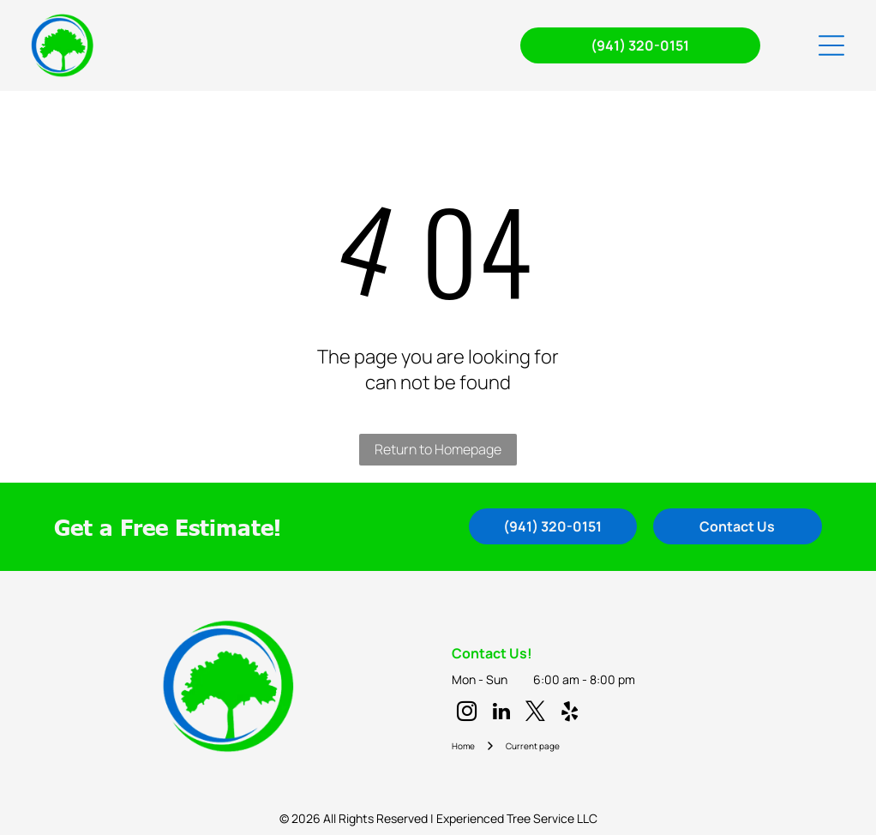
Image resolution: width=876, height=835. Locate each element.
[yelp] (570, 713)
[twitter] (535, 713)
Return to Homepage (438, 449)
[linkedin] (501, 713)
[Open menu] (831, 45)
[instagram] (467, 713)
